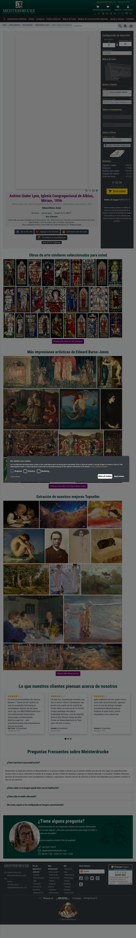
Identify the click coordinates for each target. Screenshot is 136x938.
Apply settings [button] (119, 476)
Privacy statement (96, 467)
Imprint (105, 467)
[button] (15, 476)
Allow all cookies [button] (104, 476)
